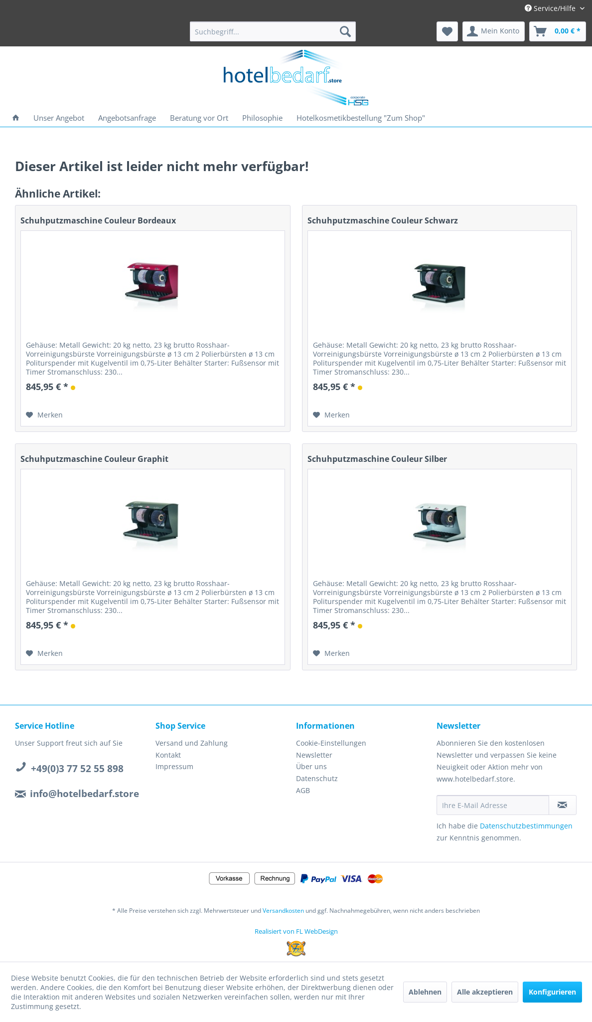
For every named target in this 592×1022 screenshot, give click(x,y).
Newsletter (314, 755)
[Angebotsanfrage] (127, 118)
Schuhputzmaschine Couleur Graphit (94, 459)
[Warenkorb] (557, 31)
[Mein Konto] (493, 31)
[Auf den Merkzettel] (44, 415)
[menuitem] (273, 31)
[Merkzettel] (447, 31)
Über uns (311, 766)
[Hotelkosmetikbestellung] (361, 118)
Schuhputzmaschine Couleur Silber (377, 459)
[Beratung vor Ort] (199, 118)
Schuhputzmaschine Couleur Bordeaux (98, 220)
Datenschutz (317, 778)
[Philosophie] (262, 118)
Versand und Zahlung (191, 743)
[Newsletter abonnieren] (563, 805)
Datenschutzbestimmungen (526, 825)
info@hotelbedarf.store (84, 793)
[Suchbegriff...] (273, 31)
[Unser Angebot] (58, 118)
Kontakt (168, 755)
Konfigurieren (552, 992)
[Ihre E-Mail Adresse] (493, 805)
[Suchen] (345, 31)
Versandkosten (283, 910)
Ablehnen (425, 992)
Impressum (174, 766)
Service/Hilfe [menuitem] (551, 8)
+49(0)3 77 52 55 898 (77, 768)
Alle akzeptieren (485, 992)
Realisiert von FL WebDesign (296, 931)
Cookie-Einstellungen (331, 743)
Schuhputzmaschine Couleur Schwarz (382, 220)
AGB (303, 790)
